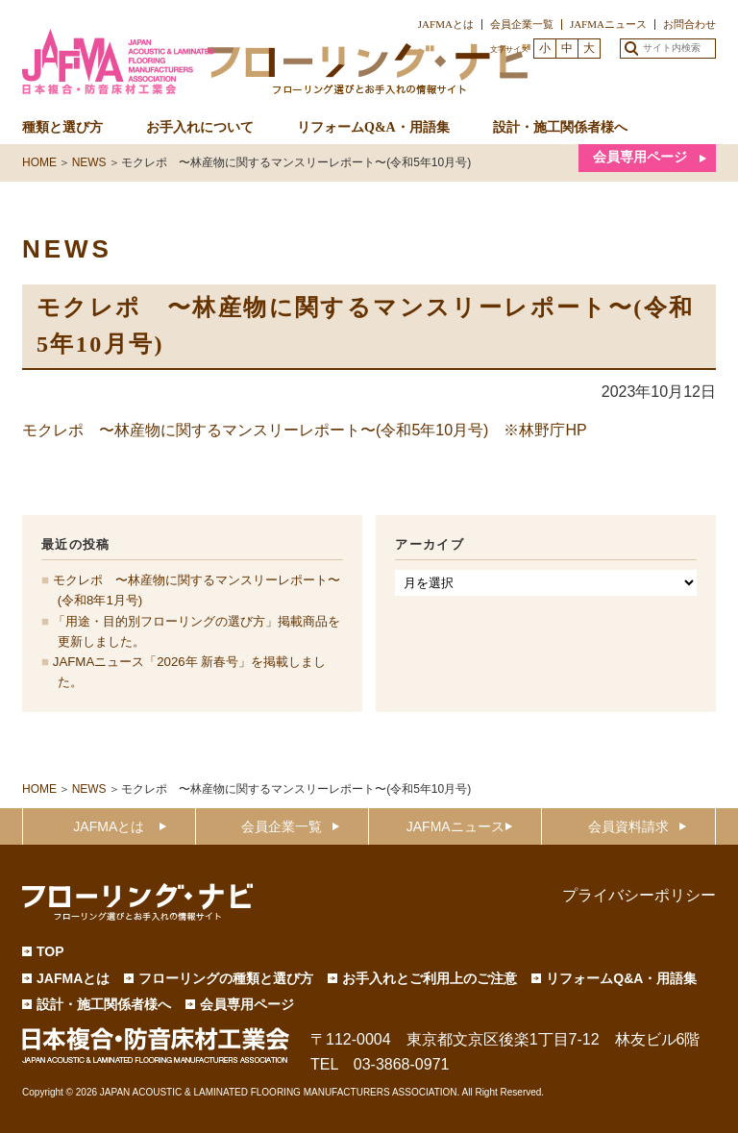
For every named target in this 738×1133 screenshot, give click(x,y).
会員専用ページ (640, 157)
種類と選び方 (62, 127)
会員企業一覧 (522, 24)
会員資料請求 (628, 826)
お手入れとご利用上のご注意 (429, 978)
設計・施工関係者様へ (560, 127)
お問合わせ (689, 24)
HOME (39, 789)
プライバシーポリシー (639, 895)
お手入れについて (200, 127)
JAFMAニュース (608, 24)
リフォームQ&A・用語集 (373, 127)
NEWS (89, 789)
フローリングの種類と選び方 (225, 978)
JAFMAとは (446, 24)
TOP (50, 951)
